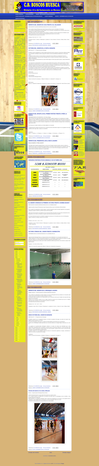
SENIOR (49, 45)
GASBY (17, 62)
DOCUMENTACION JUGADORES (19, 58)
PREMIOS (22, 80)
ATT (20, 42)
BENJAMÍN (19, 44)
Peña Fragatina (17, 205)
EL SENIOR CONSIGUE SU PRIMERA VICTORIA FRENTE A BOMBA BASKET (49, 202)
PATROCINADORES (29, 14)
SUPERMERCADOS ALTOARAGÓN (42, 110)
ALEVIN (33, 449)
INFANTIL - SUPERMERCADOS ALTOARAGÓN (64, 16)
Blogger (62, 463)
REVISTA (23, 85)
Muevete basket (17, 229)
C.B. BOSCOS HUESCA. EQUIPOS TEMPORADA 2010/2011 (81, 141)
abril (17, 320)
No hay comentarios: (47, 43)
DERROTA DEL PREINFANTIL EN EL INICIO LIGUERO (42, 140)
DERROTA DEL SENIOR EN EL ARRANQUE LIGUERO (42, 290)
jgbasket (15, 223)
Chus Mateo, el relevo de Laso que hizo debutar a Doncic (18, 188)
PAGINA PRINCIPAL (19, 14)
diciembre (18, 259)
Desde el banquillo (17, 220)
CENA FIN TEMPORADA (19, 52)
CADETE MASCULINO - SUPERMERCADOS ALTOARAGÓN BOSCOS (29, 16)
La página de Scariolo (18, 233)
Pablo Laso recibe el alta (18, 181)
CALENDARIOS (17, 51)
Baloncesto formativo (18, 218)
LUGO (52, 463)
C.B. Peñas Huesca (17, 209)
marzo (18, 322)
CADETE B (16, 46)
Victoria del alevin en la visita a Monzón (39, 390)
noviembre (19, 260)
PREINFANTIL (35, 153)
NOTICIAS (17, 76)
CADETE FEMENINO (49, 16)
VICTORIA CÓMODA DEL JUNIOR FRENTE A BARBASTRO (44, 231)
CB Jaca (15, 211)
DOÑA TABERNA (22, 59)
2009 (17, 340)
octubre (18, 262)
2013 (17, 333)
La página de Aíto (17, 231)
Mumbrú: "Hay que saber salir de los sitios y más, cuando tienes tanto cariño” (19, 178)
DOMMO (15, 59)
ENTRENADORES (19, 60)
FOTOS (24, 61)
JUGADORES (16, 70)
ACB (15, 213)
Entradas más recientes (33, 452)
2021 (17, 252)
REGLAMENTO (16, 82)
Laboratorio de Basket (18, 197)
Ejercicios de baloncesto (18, 225)
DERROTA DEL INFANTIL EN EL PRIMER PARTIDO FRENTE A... (19, 275)
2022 (17, 251)
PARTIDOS (16, 77)
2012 (17, 335)
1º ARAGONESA (17, 36)
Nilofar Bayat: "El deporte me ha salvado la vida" (19, 176)
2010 (17, 338)
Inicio (51, 452)
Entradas (17, 242)
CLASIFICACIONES (18, 53)
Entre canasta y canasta (18, 221)
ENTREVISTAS (17, 61)
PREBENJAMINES (17, 79)
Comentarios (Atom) (52, 455)
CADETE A (22, 45)
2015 (17, 330)
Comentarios (18, 244)
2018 (17, 257)
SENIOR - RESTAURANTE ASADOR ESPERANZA (45, 14)
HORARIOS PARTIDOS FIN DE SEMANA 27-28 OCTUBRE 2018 (45, 160)
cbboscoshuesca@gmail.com (19, 28)
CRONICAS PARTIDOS (17, 56)
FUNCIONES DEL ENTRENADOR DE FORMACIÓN (82, 147)
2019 (17, 256)
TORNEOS (20, 95)
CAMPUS (24, 51)
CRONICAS (16, 54)
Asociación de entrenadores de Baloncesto (19, 216)
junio (17, 317)
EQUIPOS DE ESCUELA (20, 18)
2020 (17, 254)
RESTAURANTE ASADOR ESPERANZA (39, 45)
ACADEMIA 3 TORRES (18, 38)
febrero (18, 323)
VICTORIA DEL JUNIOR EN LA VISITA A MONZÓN (41, 48)
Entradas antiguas (67, 452)
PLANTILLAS (22, 78)
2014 (17, 332)
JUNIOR (33, 110)
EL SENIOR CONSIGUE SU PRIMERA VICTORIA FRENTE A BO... (19, 293)
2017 (17, 327)
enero (18, 325)
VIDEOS (17, 96)
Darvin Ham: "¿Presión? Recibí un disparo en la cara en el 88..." (19, 184)
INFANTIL (34, 137)
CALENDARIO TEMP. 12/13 (19, 50)
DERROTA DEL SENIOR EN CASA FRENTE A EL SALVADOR (44, 24)
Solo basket (16, 227)
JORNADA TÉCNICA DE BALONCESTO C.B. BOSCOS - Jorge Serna (82, 153)
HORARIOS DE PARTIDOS (37, 196)
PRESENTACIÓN (17, 81)
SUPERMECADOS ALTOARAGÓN (17, 88)
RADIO (23, 81)
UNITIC (24, 95)
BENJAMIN (23, 43)
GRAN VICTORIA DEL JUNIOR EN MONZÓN (40, 315)
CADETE (16, 45)
